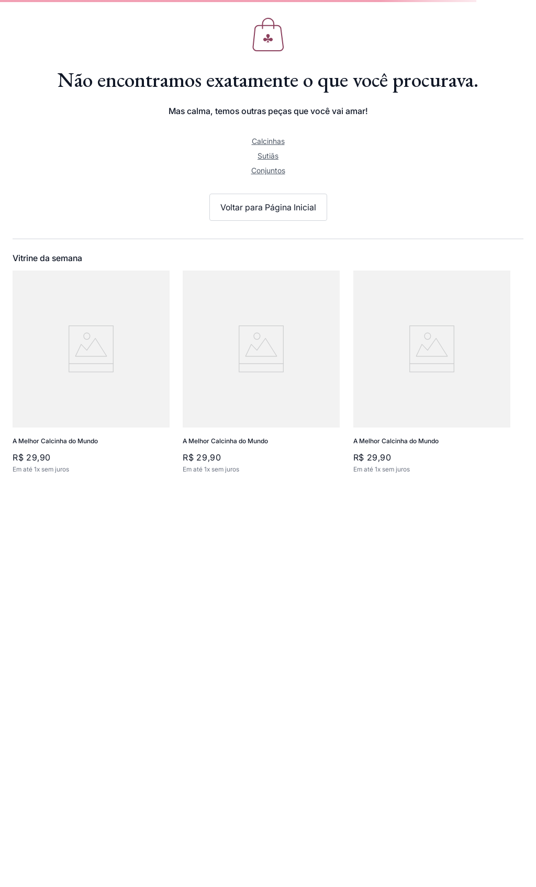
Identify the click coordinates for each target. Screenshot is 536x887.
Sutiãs (268, 155)
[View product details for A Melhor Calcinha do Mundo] (95, 372)
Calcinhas (268, 141)
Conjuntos (268, 170)
